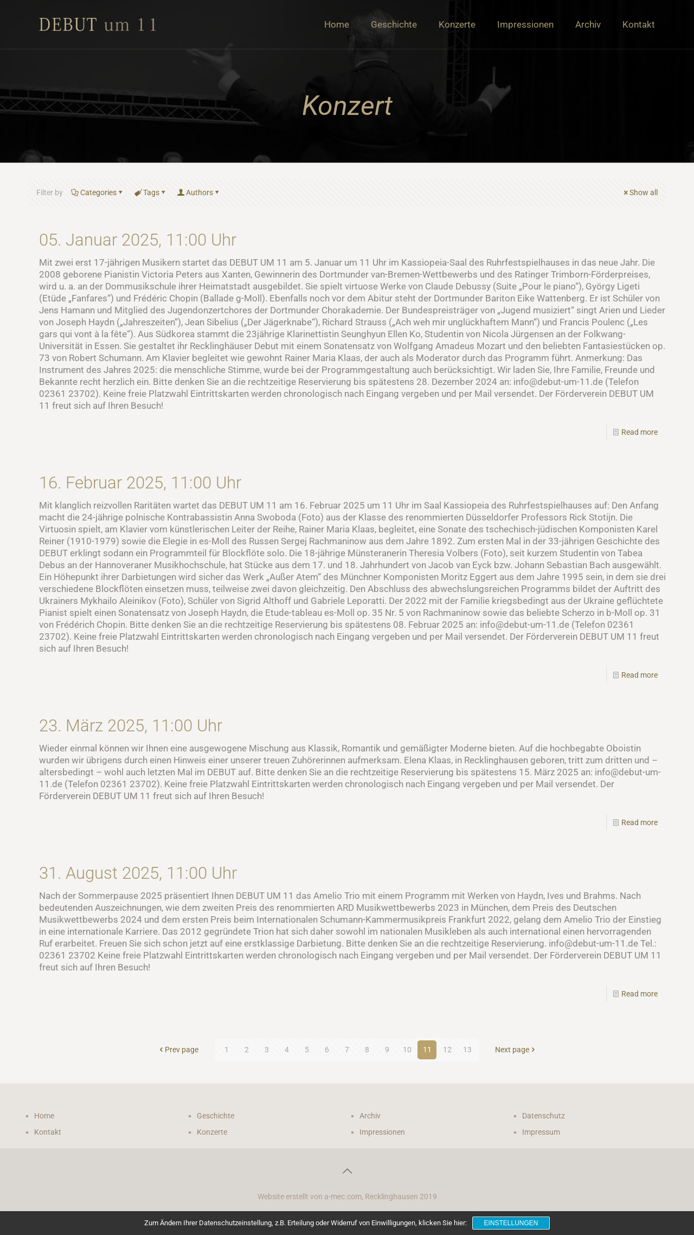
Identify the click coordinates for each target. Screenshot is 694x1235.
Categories (97, 192)
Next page (516, 1049)
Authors (199, 192)
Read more (639, 432)
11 (427, 1049)
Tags (150, 192)
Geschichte (215, 1115)
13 (467, 1049)
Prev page (177, 1049)
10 (407, 1049)
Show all (640, 192)
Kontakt (47, 1132)
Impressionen (382, 1132)
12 (447, 1049)
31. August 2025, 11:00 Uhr (138, 873)
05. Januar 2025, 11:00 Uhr (137, 240)
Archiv (370, 1115)
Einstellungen (511, 1223)
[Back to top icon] (347, 1171)
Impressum (541, 1132)
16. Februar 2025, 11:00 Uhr (140, 483)
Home (44, 1115)
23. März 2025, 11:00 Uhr (130, 726)
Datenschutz (543, 1115)
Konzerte (212, 1132)
